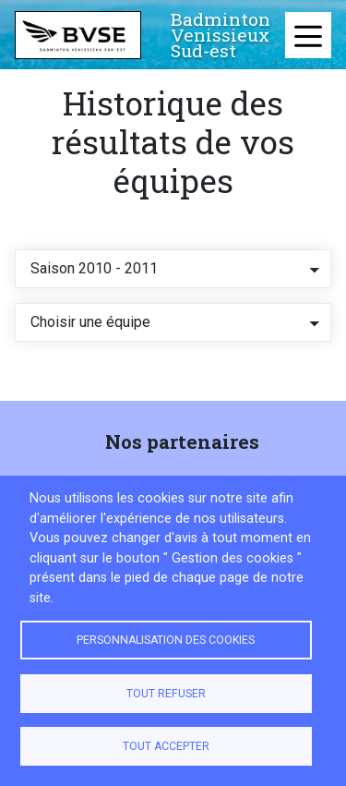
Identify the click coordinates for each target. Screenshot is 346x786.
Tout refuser (166, 693)
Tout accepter (166, 746)
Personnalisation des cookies (166, 640)
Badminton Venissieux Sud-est (220, 35)
